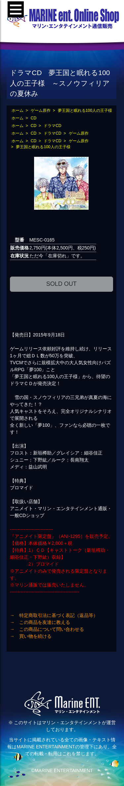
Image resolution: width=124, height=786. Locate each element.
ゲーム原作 (41, 110)
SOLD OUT (61, 284)
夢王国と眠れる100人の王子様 (85, 110)
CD (33, 118)
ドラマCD (52, 125)
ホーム (17, 110)
